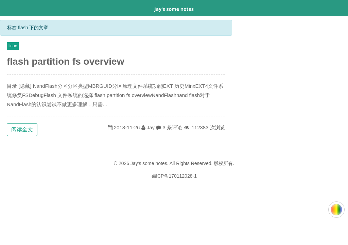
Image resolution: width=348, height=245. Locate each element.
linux (12, 46)
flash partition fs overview (65, 61)
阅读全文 (22, 129)
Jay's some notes (174, 9)
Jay (151, 127)
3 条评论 (172, 127)
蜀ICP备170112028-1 (174, 176)
